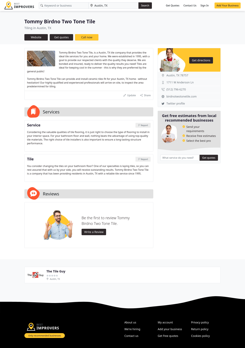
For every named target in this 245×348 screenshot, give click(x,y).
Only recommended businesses (44, 335)
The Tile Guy (55, 271)
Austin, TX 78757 (177, 75)
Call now (86, 37)
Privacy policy (200, 322)
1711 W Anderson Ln (180, 82)
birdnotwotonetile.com (181, 96)
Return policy (199, 329)
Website (36, 37)
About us (130, 322)
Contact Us (189, 5)
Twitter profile (175, 103)
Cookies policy (200, 336)
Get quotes (61, 37)
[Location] (113, 5)
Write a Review (93, 232)
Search (145, 5)
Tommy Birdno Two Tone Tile (59, 21)
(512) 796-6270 (176, 89)
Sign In (204, 5)
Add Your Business (228, 5)
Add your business (170, 329)
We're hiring (132, 329)
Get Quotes (172, 5)
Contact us (131, 336)
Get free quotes (168, 336)
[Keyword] (64, 5)
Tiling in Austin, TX (37, 28)
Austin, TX (55, 278)
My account (165, 322)
